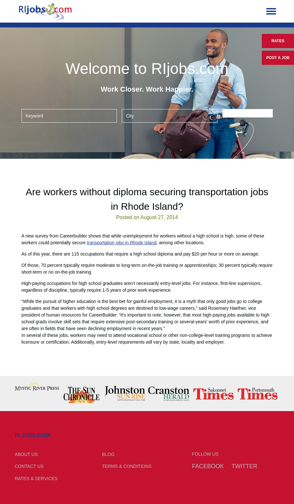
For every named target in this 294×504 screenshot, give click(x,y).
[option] (37, 386)
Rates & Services (36, 478)
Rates (277, 41)
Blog (108, 454)
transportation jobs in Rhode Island (121, 242)
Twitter (244, 466)
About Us (26, 454)
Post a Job (277, 57)
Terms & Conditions (127, 466)
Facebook (208, 466)
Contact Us (29, 466)
